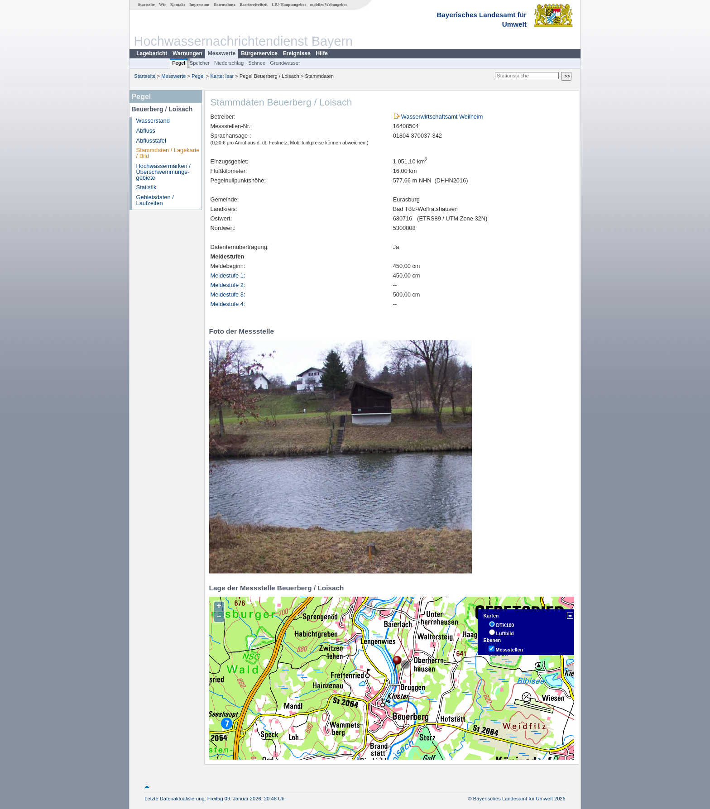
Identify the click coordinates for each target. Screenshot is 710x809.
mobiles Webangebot (328, 4)
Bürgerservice (259, 53)
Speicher (200, 63)
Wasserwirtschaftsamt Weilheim (442, 116)
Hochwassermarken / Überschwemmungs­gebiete (163, 172)
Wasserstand (153, 120)
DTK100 (505, 625)
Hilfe (322, 53)
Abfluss (145, 130)
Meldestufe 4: (228, 304)
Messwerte (221, 53)
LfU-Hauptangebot (289, 4)
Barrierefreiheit (254, 4)
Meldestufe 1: (228, 275)
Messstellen (509, 649)
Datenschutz (224, 4)
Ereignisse (297, 53)
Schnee (256, 63)
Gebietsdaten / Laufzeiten (155, 200)
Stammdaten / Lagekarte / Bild (168, 153)
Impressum (199, 4)
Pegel (178, 63)
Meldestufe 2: (228, 285)
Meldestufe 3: (228, 294)
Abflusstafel (151, 140)
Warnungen (187, 53)
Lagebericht (151, 53)
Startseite (146, 4)
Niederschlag (229, 63)
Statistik (146, 187)
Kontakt (177, 4)
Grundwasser (285, 63)
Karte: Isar (222, 76)
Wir (162, 4)
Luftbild (505, 633)
